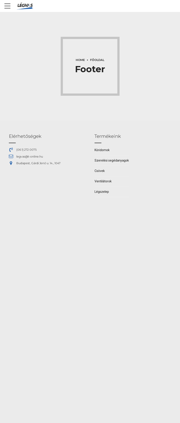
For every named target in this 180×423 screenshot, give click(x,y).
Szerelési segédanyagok (112, 160)
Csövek (100, 171)
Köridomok (102, 150)
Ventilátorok (103, 181)
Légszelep (102, 191)
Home (80, 60)
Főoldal (97, 60)
